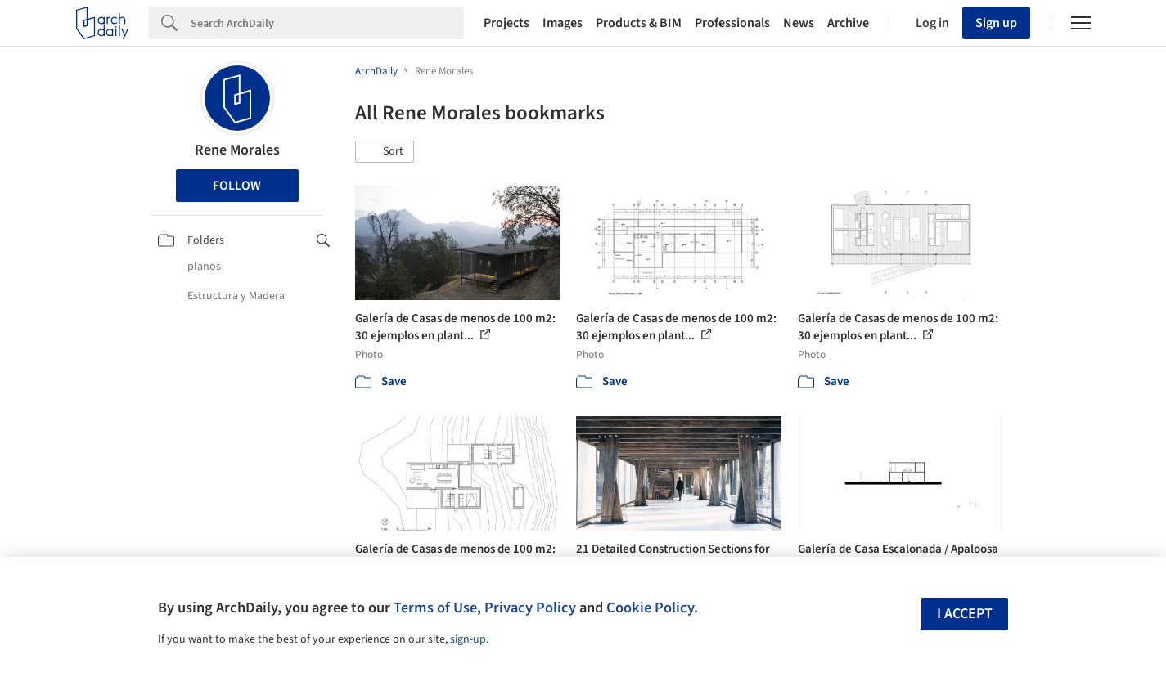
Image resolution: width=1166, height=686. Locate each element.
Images (562, 22)
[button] (384, 152)
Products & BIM (639, 22)
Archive (848, 22)
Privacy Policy (530, 607)
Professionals (732, 22)
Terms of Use (435, 607)
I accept (965, 613)
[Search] (327, 23)
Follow (237, 186)
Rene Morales (237, 150)
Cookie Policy (650, 607)
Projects (506, 22)
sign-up (468, 639)
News (798, 22)
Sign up (996, 23)
